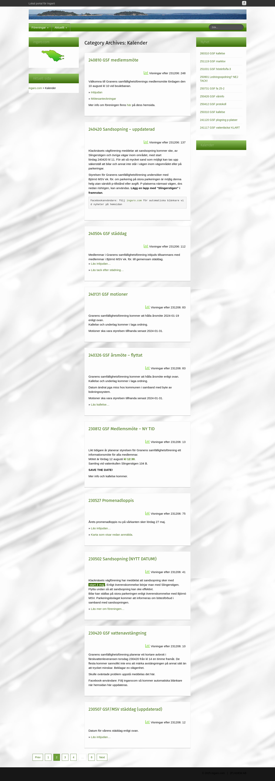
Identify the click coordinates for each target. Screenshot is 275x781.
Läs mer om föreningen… (107, 608)
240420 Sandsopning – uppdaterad (121, 129)
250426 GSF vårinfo (212, 96)
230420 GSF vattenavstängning (117, 633)
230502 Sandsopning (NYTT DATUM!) (122, 558)
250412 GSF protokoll (213, 104)
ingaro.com (35, 88)
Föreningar (40, 27)
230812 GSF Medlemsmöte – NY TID (121, 428)
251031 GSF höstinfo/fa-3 (215, 69)
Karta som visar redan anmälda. (112, 534)
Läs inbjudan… (101, 263)
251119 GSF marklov (212, 61)
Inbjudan (96, 92)
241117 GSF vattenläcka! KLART (220, 127)
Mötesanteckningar (103, 98)
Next (102, 757)
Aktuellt (61, 27)
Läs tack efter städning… (107, 270)
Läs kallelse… (100, 404)
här (129, 105)
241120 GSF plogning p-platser (219, 119)
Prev (38, 757)
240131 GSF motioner (108, 294)
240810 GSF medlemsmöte (113, 60)
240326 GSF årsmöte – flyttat (115, 355)
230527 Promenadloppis (111, 500)
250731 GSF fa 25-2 (212, 88)
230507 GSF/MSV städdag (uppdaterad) (125, 709)
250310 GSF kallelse (212, 112)
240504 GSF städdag (107, 233)
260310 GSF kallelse (212, 53)
